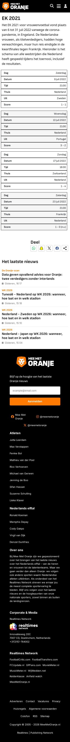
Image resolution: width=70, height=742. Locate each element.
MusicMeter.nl (18, 670)
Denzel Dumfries (19, 541)
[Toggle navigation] (58, 6)
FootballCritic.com (20, 659)
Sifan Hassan (17, 486)
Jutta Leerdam (18, 439)
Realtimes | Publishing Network (35, 732)
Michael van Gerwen (22, 473)
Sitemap (44, 716)
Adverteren (16, 701)
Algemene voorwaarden (43, 708)
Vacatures (43, 701)
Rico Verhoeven (19, 466)
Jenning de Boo (19, 480)
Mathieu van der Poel (22, 460)
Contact (30, 701)
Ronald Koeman (19, 515)
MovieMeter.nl (51, 665)
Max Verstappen (19, 446)
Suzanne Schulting (20, 493)
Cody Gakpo (17, 528)
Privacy (56, 701)
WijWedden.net (37, 670)
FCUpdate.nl (17, 665)
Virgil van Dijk (17, 535)
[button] (65, 6)
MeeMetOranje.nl (20, 681)
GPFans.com (33, 665)
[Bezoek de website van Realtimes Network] (24, 626)
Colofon (25, 716)
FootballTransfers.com (45, 659)
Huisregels (19, 708)
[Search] (52, 6)
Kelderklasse (17, 676)
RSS (35, 716)
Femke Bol (16, 453)
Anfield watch (34, 676)
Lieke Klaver (17, 500)
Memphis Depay (19, 521)
